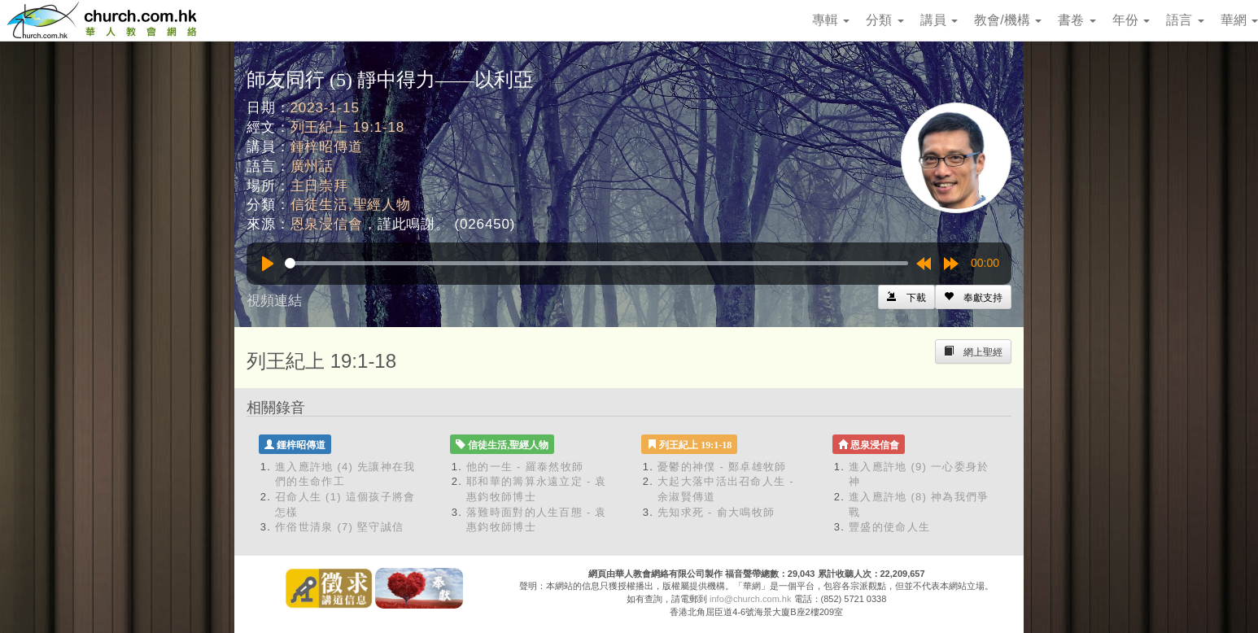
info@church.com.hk (750, 599)
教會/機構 (1008, 20)
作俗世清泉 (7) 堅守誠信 (339, 527)
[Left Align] (973, 297)
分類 (884, 20)
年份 (1131, 20)
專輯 (831, 20)
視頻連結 (274, 300)
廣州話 (312, 166)
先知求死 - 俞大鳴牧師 (716, 512)
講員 (939, 20)
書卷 (1076, 20)
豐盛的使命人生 (889, 527)
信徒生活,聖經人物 (350, 204)
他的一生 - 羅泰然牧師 (524, 467)
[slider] (596, 263)
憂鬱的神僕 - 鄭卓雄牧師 (721, 467)
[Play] (268, 264)
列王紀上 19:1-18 (347, 127)
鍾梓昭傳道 (326, 147)
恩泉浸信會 (326, 224)
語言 (1184, 20)
